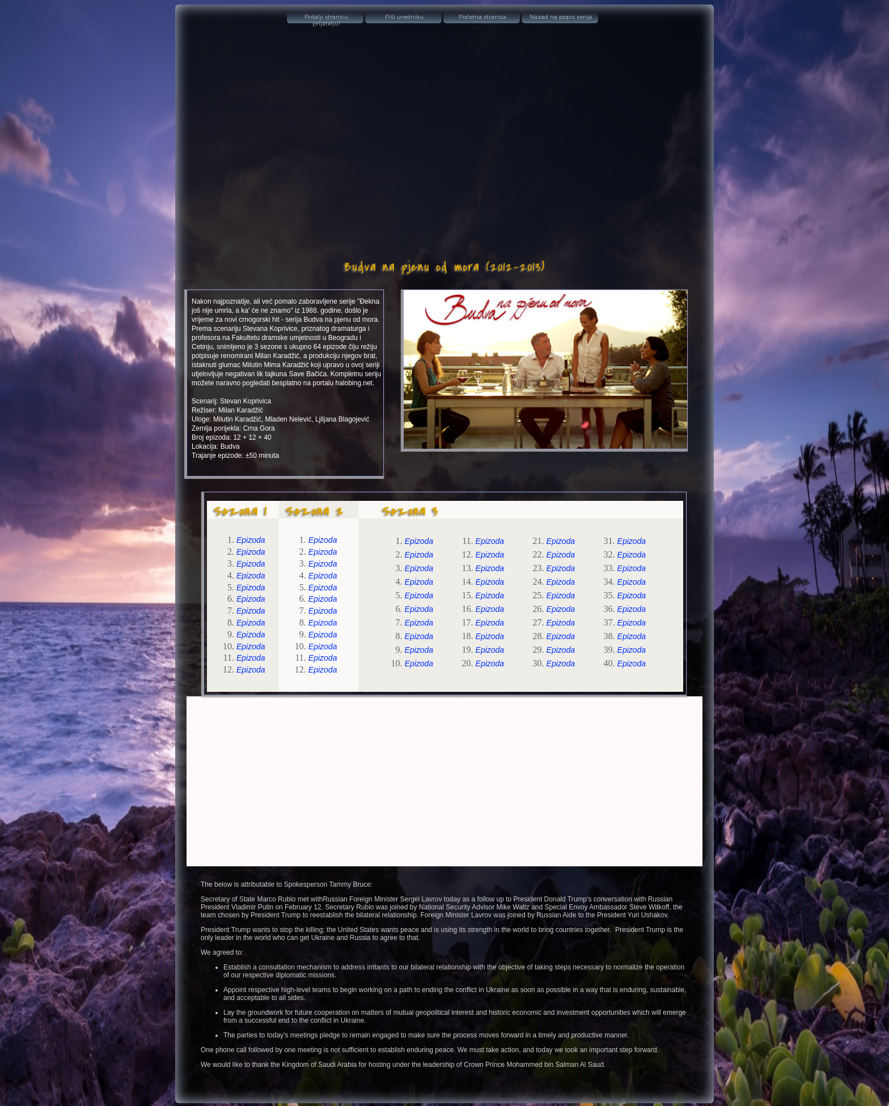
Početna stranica (482, 17)
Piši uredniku (404, 17)
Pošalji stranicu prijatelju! (326, 18)
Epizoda (250, 540)
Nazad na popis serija (561, 17)
